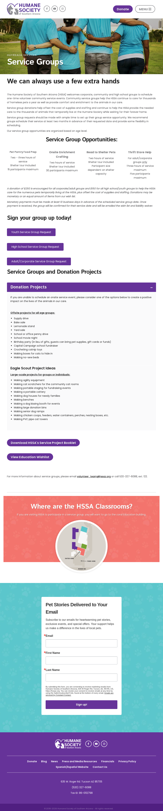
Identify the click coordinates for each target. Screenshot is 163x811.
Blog (44, 761)
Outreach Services (22, 55)
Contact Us (100, 767)
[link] (23, 13)
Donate (32, 761)
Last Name (53, 670)
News (54, 761)
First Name (53, 653)
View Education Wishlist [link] (30, 457)
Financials (107, 761)
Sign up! (81, 705)
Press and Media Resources (79, 761)
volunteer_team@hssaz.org (94, 476)
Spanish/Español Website (72, 767)
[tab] (81, 287)
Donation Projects (28, 287)
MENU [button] (145, 9)
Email (49, 635)
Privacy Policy (127, 761)
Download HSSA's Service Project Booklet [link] (43, 443)
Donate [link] (123, 9)
